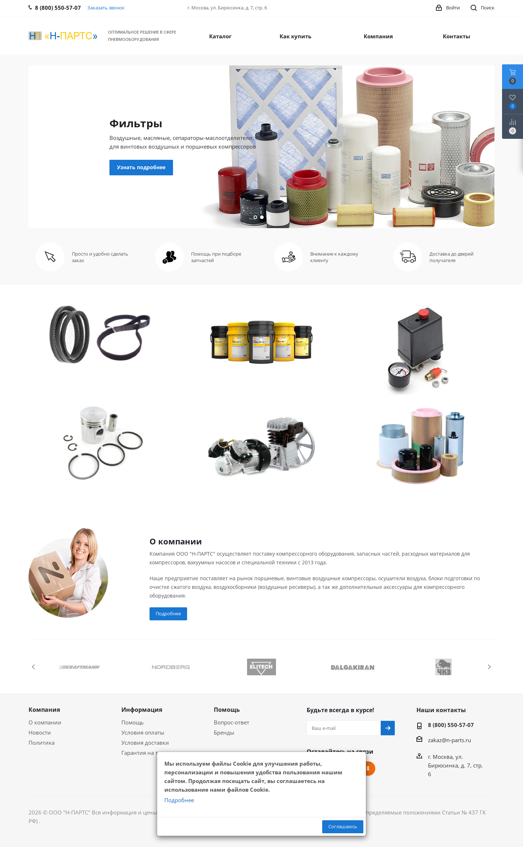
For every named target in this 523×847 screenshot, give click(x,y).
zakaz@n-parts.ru (449, 740)
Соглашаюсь (342, 826)
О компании (45, 722)
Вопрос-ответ (231, 722)
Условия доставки (145, 742)
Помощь (132, 722)
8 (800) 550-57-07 (451, 724)
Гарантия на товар (145, 752)
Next (489, 667)
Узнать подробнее (141, 167)
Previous (34, 667)
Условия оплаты (142, 732)
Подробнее (168, 613)
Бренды (224, 732)
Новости (40, 732)
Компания (44, 710)
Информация (141, 710)
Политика (42, 742)
